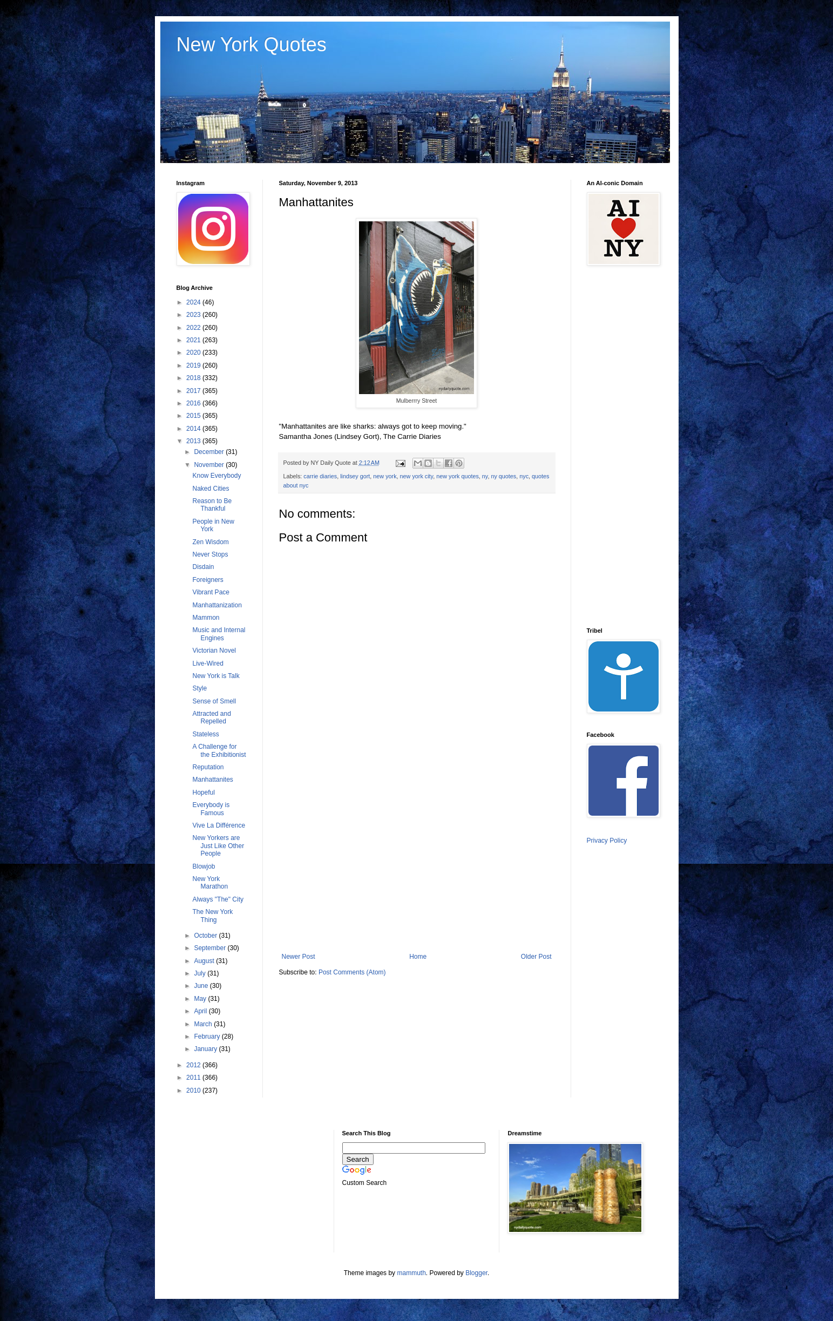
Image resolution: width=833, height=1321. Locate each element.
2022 (194, 327)
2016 (194, 403)
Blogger (476, 1273)
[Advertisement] (416, 863)
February (207, 1036)
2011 (194, 1077)
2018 (194, 378)
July (200, 973)
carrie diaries (320, 476)
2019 (194, 365)
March (204, 1024)
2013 (194, 441)
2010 (194, 1090)
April (201, 1011)
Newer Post (298, 956)
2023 (194, 315)
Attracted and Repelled (211, 717)
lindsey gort (355, 476)
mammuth (411, 1273)
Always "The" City (217, 899)
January (206, 1049)
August (205, 961)
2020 (194, 352)
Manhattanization (216, 605)
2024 (194, 302)
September (210, 948)
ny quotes (503, 476)
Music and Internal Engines (218, 633)
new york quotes (457, 476)
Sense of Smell (214, 701)
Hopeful (203, 792)
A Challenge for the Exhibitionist (219, 750)
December (210, 452)
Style (199, 688)
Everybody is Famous (210, 808)
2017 (194, 391)
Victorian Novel (213, 650)
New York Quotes (252, 44)
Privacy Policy (607, 840)
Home (417, 956)
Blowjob (203, 866)
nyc (524, 476)
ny (485, 476)
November (210, 465)
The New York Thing (212, 915)
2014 (194, 428)
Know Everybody (216, 475)
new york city (417, 476)
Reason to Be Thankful (212, 504)
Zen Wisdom (210, 542)
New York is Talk (215, 676)
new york (384, 476)
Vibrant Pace (210, 592)
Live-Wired (207, 663)
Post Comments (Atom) (352, 972)
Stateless (205, 734)
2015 (194, 415)
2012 (194, 1065)
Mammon (205, 617)
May (201, 998)
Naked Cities (210, 488)
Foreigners (207, 580)
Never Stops (210, 554)
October (206, 935)
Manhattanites (212, 779)
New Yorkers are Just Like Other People (218, 845)
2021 (194, 340)
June (201, 986)
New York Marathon (210, 882)
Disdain (203, 567)
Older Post (536, 956)
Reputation (208, 767)
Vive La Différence (218, 825)
